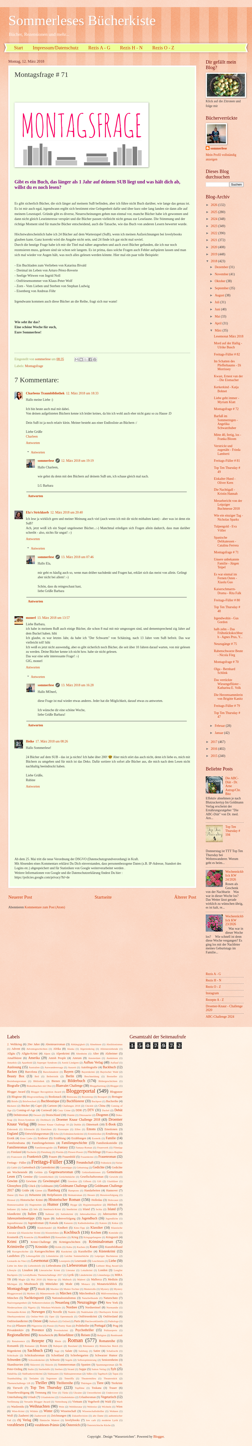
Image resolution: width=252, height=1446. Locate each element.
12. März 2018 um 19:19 (77, 460)
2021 (214, 240)
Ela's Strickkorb (37, 512)
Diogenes (102, 1115)
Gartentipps (66, 1167)
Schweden (14, 1360)
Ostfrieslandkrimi (17, 1321)
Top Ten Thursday (46, 1387)
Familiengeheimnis (43, 1143)
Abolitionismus (114, 1044)
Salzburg (83, 1350)
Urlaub (32, 1397)
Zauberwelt (40, 1415)
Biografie (13, 1085)
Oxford (66, 1321)
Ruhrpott (57, 1345)
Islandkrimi (14, 1214)
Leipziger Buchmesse (106, 1256)
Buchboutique (50, 1101)
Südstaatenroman (73, 1373)
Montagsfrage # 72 (226, 409)
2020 (214, 247)
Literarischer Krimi (49, 1270)
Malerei (81, 1279)
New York (112, 1302)
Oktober (220, 281)
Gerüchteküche (67, 1176)
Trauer (113, 1388)
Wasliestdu (17, 1406)
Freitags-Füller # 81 (227, 460)
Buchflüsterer (75, 1101)
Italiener (50, 1214)
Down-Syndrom (26, 1119)
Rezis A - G (99, 47)
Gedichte (99, 1167)
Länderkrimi (85, 1274)
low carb (91, 1420)
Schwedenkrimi (36, 1359)
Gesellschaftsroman (91, 1176)
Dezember (222, 267)
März (219, 330)
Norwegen (38, 1312)
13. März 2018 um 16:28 (77, 685)
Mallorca (96, 1279)
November (222, 274)
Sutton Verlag (99, 1369)
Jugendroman (36, 1223)
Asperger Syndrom (47, 1062)
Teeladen (34, 1378)
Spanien (86, 1364)
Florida (60, 1152)
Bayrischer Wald (109, 1071)
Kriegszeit (112, 1237)
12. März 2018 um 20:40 (66, 512)
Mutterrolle (90, 1288)
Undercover (112, 1392)
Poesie (50, 1325)
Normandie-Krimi (16, 1312)
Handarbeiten (92, 1190)
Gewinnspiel (51, 1181)
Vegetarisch (108, 1397)
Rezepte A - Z (215, 1000)
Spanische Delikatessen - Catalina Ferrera (226, 541)
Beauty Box (15, 1076)
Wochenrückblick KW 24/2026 (234, 875)
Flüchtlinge (94, 1152)
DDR (79, 1110)
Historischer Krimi (31, 1200)
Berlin (70, 1076)
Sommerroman (67, 1364)
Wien (119, 1406)
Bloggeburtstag (98, 1085)
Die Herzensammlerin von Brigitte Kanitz (228, 697)
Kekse (115, 1223)
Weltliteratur (75, 1406)
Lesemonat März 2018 (228, 336)
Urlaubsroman (87, 1397)
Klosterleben (52, 1232)
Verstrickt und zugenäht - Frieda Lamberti (227, 450)
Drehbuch (45, 1119)
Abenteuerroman (55, 1044)
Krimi (12, 1241)
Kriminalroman (101, 1241)
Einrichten (46, 1129)
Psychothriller (84, 1330)
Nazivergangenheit (17, 1302)
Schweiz (55, 1360)
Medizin (112, 1279)
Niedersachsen (14, 1307)
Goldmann (47, 1186)
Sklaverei (35, 1364)
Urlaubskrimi (48, 1397)
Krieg (74, 1237)
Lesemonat (40, 1260)
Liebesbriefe (34, 1265)
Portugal (100, 1325)
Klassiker (96, 1227)
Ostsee (37, 1321)
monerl (31, 618)
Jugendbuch (89, 1218)
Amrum (77, 1058)
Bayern (68, 1071)
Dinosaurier (85, 1115)
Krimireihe (15, 1246)
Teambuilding (14, 1378)
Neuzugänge (87, 1302)
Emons (91, 1129)
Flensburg (46, 1152)
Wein (61, 1406)
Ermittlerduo (94, 1133)
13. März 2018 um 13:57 (53, 618)
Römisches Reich (108, 1345)
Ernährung (112, 1133)
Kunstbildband (113, 1247)
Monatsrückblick (107, 1284)
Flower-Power (75, 1152)
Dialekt (71, 1115)
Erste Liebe (26, 1138)
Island (111, 1209)
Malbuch (67, 1279)
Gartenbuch (28, 1167)
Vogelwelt (93, 1401)
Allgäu (11, 1053)
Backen (12, 1071)
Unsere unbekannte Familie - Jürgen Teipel (226, 563)
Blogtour (16, 1096)
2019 (214, 254)
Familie (111, 1138)
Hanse (10, 1195)
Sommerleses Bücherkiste (82, 20)
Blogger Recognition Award (46, 1091)
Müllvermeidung (109, 1293)
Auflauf (114, 1062)
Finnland (16, 1152)
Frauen (53, 1156)
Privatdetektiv (15, 1330)
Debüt (118, 1110)
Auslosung (14, 1067)
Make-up (52, 1279)
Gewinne (31, 1181)
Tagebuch (103, 1373)
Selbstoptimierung (87, 1359)
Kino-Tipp (79, 1227)
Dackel (105, 1110)
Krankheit (44, 1237)
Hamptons (73, 1190)
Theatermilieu (88, 1378)
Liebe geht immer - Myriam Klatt (226, 400)
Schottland (57, 1355)
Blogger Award (16, 1091)
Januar (219, 733)
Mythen (31, 1293)
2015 (214, 756)
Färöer (119, 1162)
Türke (65, 1392)
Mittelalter (52, 1284)
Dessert (37, 1115)
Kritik (58, 1246)
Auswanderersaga (54, 1067)
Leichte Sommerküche (77, 1256)
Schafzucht (112, 1350)
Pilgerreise (36, 1325)
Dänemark (92, 1124)
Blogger (114, 1085)
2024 (214, 219)
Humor (52, 1204)
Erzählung (60, 1138)
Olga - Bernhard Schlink (224, 671)
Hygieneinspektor (92, 1204)
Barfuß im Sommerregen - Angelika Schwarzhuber (226, 422)
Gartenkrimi (48, 1167)
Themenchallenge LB (18, 1383)
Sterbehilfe (44, 1369)
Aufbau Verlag (93, 1062)
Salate (68, 1351)
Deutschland (53, 1115)
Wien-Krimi (18, 1411)
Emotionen (110, 1129)
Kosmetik (13, 1237)
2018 (214, 261)
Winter (47, 1411)
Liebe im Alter (15, 1265)
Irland (86, 1209)
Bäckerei (11, 1105)
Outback (53, 1321)
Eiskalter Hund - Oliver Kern (224, 481)
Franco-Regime (114, 1152)
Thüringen (86, 1383)
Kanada (53, 1223)
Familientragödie (44, 1147)
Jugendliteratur (15, 1223)
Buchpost (97, 1101)
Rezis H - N (131, 47)
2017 (214, 742)
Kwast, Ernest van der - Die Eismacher (228, 378)
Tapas (115, 1373)
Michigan (12, 1284)
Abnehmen (95, 1044)
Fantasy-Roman (84, 1147)
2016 (214, 749)
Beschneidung (91, 1076)
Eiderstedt (12, 1129)
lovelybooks (72, 1420)
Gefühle (38, 1172)
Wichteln (106, 1406)
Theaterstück (110, 1378)
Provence (38, 1330)
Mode (68, 1284)
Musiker (54, 1288)
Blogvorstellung (35, 1096)
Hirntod (11, 1200)
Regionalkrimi (18, 1335)
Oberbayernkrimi (16, 1316)
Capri (38, 1105)
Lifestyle (11, 1270)
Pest (9, 1325)
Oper (51, 1316)
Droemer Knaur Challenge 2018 (78, 1119)
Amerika (34, 1058)
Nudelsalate (87, 1312)
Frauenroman (107, 1156)
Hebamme (35, 1195)
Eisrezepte (63, 1129)
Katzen (103, 1223)
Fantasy (63, 1147)
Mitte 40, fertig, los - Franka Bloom (227, 437)
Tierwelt (18, 1388)
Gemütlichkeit (46, 1176)
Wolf (10, 1415)
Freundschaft (84, 1162)
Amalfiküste (14, 1058)
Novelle (57, 1312)
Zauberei (23, 1415)
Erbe (56, 1133)
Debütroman (21, 1115)
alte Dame (98, 1415)
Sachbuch (34, 1350)
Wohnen (114, 1411)
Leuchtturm (98, 1260)
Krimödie (41, 1247)
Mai (218, 316)
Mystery (104, 1288)
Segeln (68, 1359)
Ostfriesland (110, 1316)
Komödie (113, 1232)
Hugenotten (35, 1204)
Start (18, 47)
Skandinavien (15, 1364)
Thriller (41, 1383)
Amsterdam (94, 1058)
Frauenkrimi (87, 1156)
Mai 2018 (36, 1279)
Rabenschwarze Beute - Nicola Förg (228, 653)
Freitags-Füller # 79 (227, 706)
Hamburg (54, 1190)
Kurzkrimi (66, 1251)
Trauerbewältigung (18, 1392)
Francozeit (16, 1156)
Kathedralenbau (86, 1223)
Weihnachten (39, 1406)
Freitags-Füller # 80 (227, 600)
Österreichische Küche (99, 1425)
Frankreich (34, 1156)
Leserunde (81, 1261)
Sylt (113, 1369)
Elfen (77, 1129)
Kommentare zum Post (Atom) (45, 907)
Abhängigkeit (78, 1044)
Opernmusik (66, 1316)
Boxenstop (87, 1096)
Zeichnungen (58, 1415)
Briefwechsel (29, 1101)
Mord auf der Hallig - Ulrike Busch (228, 345)
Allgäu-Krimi (29, 1053)
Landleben (13, 1256)
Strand (70, 1369)
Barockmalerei (50, 1071)
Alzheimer (111, 1053)
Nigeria (32, 1307)
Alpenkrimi (63, 1053)
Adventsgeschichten (36, 1048)
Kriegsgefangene (92, 1237)
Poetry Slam (64, 1325)
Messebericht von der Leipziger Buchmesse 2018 (228, 504)
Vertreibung (61, 1401)
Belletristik (52, 1076)
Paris (77, 1321)
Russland (72, 1345)
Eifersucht (29, 1129)
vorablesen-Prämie (47, 1425)
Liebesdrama (53, 1265)
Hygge (73, 1204)
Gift (99, 1181)
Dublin (77, 1124)
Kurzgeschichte (20, 1251)
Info (35, 1209)
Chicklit (89, 1105)
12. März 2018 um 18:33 (82, 393)
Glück (31, 1186)
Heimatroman (75, 1195)
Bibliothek (38, 1081)
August (220, 295)
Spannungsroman (105, 1364)
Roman (75, 1340)
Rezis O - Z (163, 47)
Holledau (96, 1200)
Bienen (55, 1081)
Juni (218, 309)
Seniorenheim (110, 1360)
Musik (41, 1289)
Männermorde (47, 1293)
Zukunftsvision (80, 1415)
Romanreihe (107, 1341)
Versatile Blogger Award (37, 1401)
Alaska (71, 1048)
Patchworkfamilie (94, 1321)
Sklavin (49, 1364)
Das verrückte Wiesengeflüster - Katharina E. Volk (227, 684)
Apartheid (27, 1062)
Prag (115, 1325)
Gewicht (113, 1176)
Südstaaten (53, 1373)
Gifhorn (87, 1181)
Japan (46, 1218)
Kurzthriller (85, 1251)
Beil (37, 1076)
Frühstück (106, 1162)
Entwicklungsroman (37, 1133)
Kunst (94, 1247)
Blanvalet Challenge (69, 1085)
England (12, 1133)
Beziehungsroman (16, 1081)
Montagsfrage (34, 366)
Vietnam (77, 1401)
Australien (34, 1067)
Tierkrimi (116, 1383)
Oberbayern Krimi (108, 1312)
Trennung (40, 1392)
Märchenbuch (87, 1293)
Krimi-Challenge (41, 1242)
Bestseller (112, 1076)
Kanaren (68, 1223)
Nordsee (71, 1307)
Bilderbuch (76, 1080)
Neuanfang (62, 1302)
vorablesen (15, 1425)
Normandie (112, 1307)
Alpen (47, 1053)
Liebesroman (77, 1265)
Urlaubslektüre (67, 1397)
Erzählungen (78, 1138)
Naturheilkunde (90, 1298)
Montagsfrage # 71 (226, 552)
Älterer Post (185, 897)
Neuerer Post (20, 897)
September (222, 288)
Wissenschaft (68, 1411)
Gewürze (72, 1181)
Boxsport (102, 1096)
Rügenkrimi (14, 1351)
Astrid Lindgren (70, 1062)
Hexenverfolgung (109, 1195)
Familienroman (17, 1147)
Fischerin (31, 1152)
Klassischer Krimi (30, 1232)
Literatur (70, 1270)
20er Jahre (33, 1044)
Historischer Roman (64, 1199)
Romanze (30, 1345)
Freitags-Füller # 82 (227, 354)
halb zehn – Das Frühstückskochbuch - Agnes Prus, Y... (228, 633)
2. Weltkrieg (14, 1044)
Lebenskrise (52, 1256)
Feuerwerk (102, 1147)
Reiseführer (66, 1335)
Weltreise (92, 1406)
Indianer (11, 1209)
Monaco (85, 1284)
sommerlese (46, 460)
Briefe (14, 1101)
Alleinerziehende (109, 1048)
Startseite (103, 897)
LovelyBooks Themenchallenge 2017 (43, 1274)
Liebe (112, 1261)
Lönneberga (103, 1274)
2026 (214, 205)
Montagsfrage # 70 (226, 662)
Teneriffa (69, 1378)
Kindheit (62, 1227)
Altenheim (81, 1053)
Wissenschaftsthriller (93, 1411)
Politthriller (82, 1325)
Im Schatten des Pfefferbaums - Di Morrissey (227, 365)
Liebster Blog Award (107, 1265)
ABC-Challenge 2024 (220, 1016)
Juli (217, 302)
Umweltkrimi (94, 1392)
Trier (54, 1392)
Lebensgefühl (33, 1256)
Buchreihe (112, 1101)
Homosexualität (15, 1204)
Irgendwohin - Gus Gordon (226, 620)
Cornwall (46, 1110)
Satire (96, 1351)
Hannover (112, 1190)
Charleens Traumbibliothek (45, 393)
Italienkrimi (67, 1214)
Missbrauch (31, 1284)
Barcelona (31, 1071)
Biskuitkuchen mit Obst (39, 1085)
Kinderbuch (16, 1227)
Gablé (14, 1167)
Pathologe (113, 1321)
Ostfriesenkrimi (88, 1316)
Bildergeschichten (107, 1081)
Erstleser (43, 1138)
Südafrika (12, 1373)
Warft (119, 1401)
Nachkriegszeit (34, 1298)
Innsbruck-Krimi (52, 1209)
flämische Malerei (49, 1420)
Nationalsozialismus (64, 1298)
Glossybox (14, 1186)
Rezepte (38, 1341)
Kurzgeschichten (44, 1251)
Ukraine (77, 1392)
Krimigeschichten (69, 1242)
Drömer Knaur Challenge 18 (53, 1124)
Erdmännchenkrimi (73, 1133)
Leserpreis (64, 1260)
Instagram (212, 993)
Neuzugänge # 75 (225, 644)
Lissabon (27, 1270)
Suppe (82, 1369)
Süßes (89, 1373)
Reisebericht (45, 1335)
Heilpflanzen (54, 1195)
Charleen (32, 436)
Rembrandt (116, 1335)
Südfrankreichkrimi (32, 1373)
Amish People (57, 1058)
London (102, 1270)
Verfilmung (13, 1401)
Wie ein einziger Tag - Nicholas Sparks (228, 517)
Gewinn (12, 1181)
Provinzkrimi (61, 1330)
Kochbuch (72, 1232)
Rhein (58, 1341)
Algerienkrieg (87, 1048)
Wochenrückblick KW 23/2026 (234, 920)
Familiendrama (16, 1143)
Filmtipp (117, 1147)
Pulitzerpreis (110, 1330)
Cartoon (52, 1105)
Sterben (59, 1369)
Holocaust (113, 1200)
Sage (56, 1350)
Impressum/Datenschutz (56, 47)
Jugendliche (112, 1218)
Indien (24, 1209)
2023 (214, 226)
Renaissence (18, 1341)
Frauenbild (68, 1156)
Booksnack (55, 1096)
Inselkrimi (71, 1209)
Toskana (96, 1388)
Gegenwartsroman (61, 1172)
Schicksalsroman (34, 1355)
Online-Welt (37, 1316)
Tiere (100, 1383)
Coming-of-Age (26, 1110)
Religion (101, 1335)
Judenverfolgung (65, 1218)
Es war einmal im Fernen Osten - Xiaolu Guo (225, 578)
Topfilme (79, 1387)
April (219, 323)
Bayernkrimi (88, 1071)
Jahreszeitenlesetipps (21, 1218)
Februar (220, 726)
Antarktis (12, 1062)
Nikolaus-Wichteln (51, 1307)
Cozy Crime (63, 1110)
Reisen (85, 1335)
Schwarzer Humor (106, 1355)
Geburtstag (82, 1167)
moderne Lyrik (110, 1420)
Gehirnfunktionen (91, 1172)
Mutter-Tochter (71, 1288)
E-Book (111, 1124)
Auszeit (72, 1067)
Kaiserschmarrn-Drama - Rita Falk (227, 591)
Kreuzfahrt (61, 1237)
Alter (96, 1053)
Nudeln (71, 1312)
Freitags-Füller (46, 1162)
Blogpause (116, 1091)
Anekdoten (112, 1058)
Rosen (43, 1346)
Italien (32, 1214)
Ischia (99, 1209)
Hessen (91, 1195)
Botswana (72, 1096)
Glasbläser (112, 1181)
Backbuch (109, 1067)
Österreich (73, 1425)
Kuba (69, 1246)
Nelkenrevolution (41, 1302)
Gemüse (28, 1176)
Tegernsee (51, 1378)
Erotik (10, 1138)
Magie (22, 1279)
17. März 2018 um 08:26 (52, 741)
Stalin (31, 1369)
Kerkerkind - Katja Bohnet (226, 389)
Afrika (57, 1048)
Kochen (96, 1232)
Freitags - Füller (16, 1162)
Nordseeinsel (93, 1307)
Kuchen (81, 1246)
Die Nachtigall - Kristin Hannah (226, 491)
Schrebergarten (79, 1355)
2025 (214, 212)
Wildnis (34, 1411)
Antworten (33, 443)
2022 (214, 233)
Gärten (38, 1190)
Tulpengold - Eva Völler (225, 528)
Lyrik (70, 1275)
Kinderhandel (44, 1227)
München (12, 1298)
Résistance (88, 1345)
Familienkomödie (106, 1143)
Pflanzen (21, 1325)
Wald (108, 1401)
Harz (21, 1195)
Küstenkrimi (107, 1251)
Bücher (25, 1105)
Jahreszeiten (110, 1214)
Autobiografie (89, 1067)
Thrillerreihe (64, 1383)
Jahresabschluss (88, 1214)
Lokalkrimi (87, 1270)
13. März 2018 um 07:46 (77, 557)
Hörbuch (112, 1204)
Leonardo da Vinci (17, 1260)
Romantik (13, 1346)
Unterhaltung (15, 1397)
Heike (30, 741)
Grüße (25, 1190)
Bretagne (117, 1096)
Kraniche (28, 1237)
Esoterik (96, 1138)
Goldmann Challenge (73, 1186)
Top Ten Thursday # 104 (232, 830)
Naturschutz (110, 1298)
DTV (91, 1110)
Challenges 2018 (71, 1105)
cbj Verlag (24, 1420)
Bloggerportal (80, 1091)
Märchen (65, 1293)
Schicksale (12, 1355)
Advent (15, 1048)
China (102, 1105)
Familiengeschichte (74, 1143)
